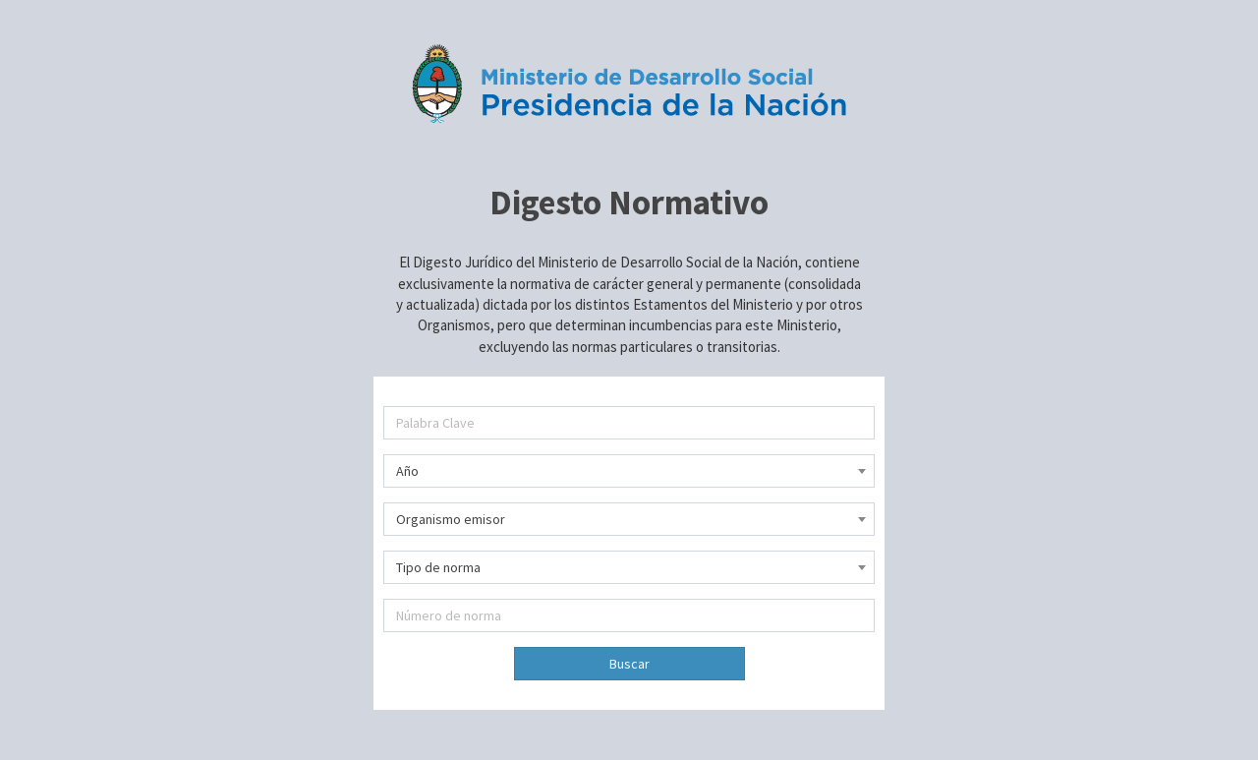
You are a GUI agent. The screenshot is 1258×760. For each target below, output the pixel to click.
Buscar (629, 663)
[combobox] (629, 471)
